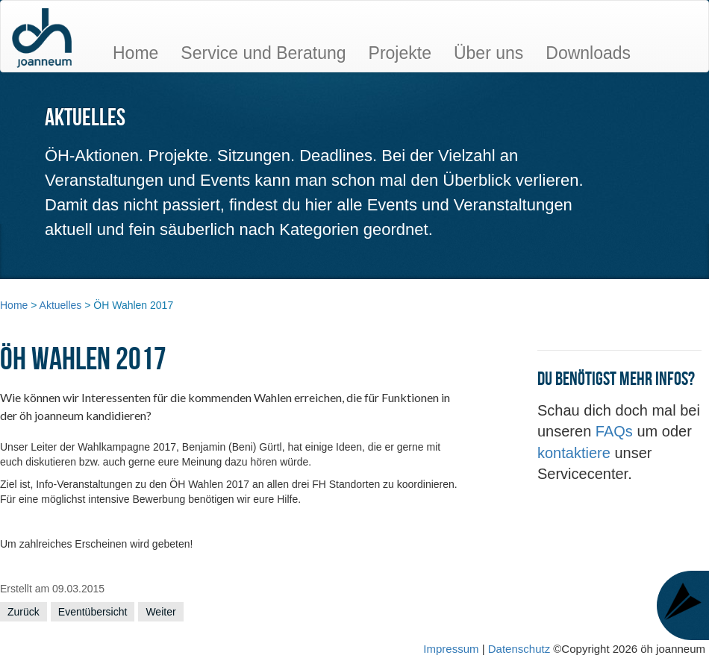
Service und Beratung (263, 53)
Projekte (400, 53)
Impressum (450, 648)
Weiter (160, 612)
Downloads (588, 53)
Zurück (23, 612)
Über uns (488, 53)
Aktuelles (61, 305)
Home (135, 53)
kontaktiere (575, 453)
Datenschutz (521, 648)
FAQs (616, 431)
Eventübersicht (93, 612)
